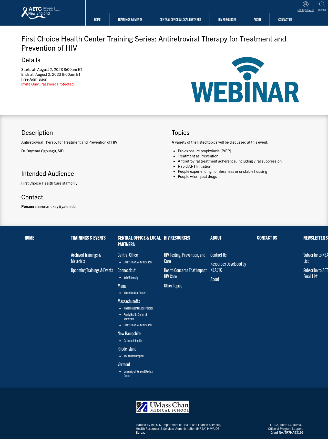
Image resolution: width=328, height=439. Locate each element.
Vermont (124, 364)
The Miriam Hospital (134, 356)
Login (301, 10)
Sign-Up (309, 10)
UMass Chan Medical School (138, 262)
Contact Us (218, 254)
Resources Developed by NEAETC (228, 266)
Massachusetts (129, 301)
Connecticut (127, 270)
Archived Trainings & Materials (86, 257)
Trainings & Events (130, 19)
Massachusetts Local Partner (138, 308)
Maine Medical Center (135, 293)
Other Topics (173, 285)
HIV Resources (227, 19)
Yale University (131, 277)
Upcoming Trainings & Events (92, 270)
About (215, 237)
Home (97, 19)
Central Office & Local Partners (180, 19)
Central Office (128, 254)
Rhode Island (127, 348)
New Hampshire (129, 333)
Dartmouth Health (133, 340)
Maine (122, 285)
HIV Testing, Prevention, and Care (184, 257)
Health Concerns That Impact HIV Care (185, 273)
